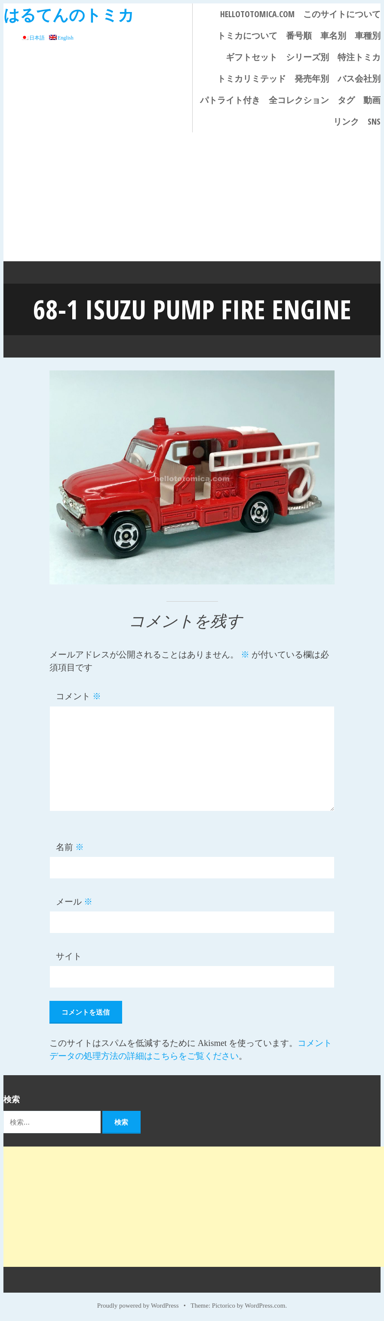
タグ (346, 100)
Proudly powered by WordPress (138, 1304)
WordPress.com (265, 1304)
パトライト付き (230, 100)
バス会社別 (359, 78)
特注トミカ (359, 57)
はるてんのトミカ (68, 14)
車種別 (368, 35)
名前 (70, 846)
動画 (372, 100)
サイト (69, 955)
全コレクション (299, 100)
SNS (374, 121)
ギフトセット (251, 57)
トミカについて (247, 35)
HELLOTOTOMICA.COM (257, 14)
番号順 (299, 35)
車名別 (333, 35)
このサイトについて (342, 14)
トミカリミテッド (251, 78)
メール (74, 900)
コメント (78, 695)
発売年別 (312, 78)
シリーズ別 (307, 57)
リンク (346, 121)
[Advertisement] (192, 197)
